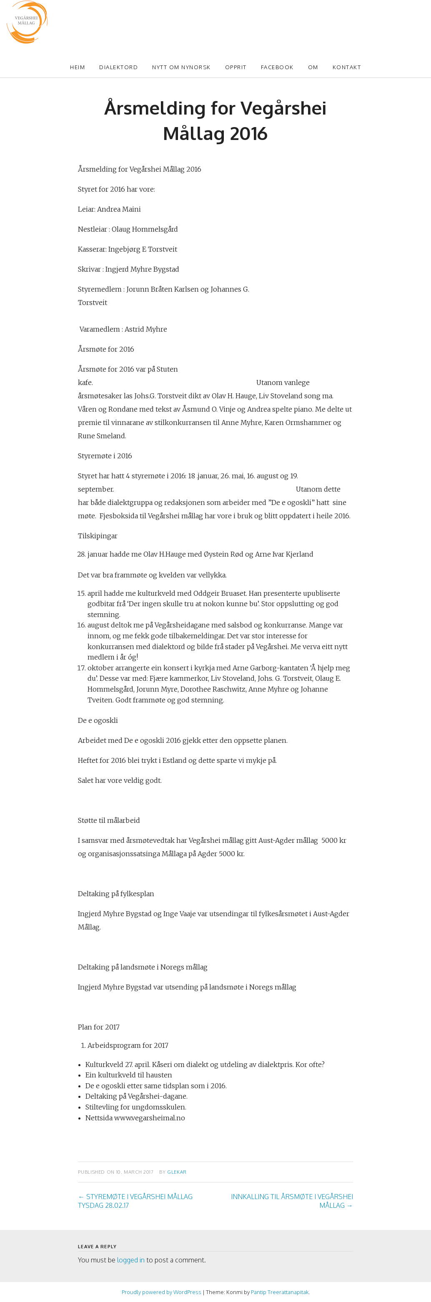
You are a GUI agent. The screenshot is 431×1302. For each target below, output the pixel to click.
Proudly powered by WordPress (161, 1292)
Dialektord (118, 67)
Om (313, 67)
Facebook (277, 67)
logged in (131, 1260)
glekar (177, 1172)
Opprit (236, 67)
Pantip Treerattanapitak (279, 1292)
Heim (77, 67)
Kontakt (347, 67)
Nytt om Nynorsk (181, 67)
